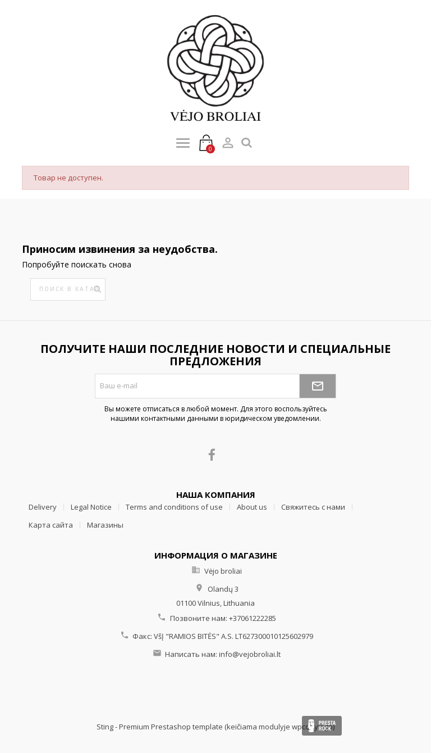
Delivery (43, 507)
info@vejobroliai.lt (250, 654)
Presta (322, 726)
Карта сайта (51, 525)
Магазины (105, 525)
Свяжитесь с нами (313, 507)
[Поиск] (68, 289)
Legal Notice (91, 507)
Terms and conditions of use (174, 507)
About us (252, 507)
